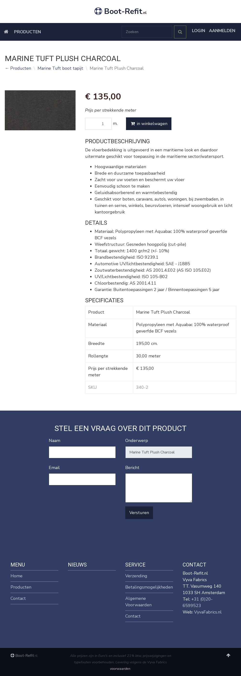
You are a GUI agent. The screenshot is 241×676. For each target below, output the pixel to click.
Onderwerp (136, 440)
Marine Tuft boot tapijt (60, 68)
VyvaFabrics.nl (208, 612)
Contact (18, 598)
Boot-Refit (120, 11)
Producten (27, 32)
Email (54, 467)
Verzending (136, 576)
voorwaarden (120, 668)
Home (16, 576)
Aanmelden (222, 31)
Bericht (132, 467)
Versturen (139, 513)
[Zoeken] (147, 32)
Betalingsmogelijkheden (149, 587)
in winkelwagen (148, 123)
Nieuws (77, 565)
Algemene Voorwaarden (138, 602)
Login (198, 31)
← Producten (18, 68)
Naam (54, 440)
